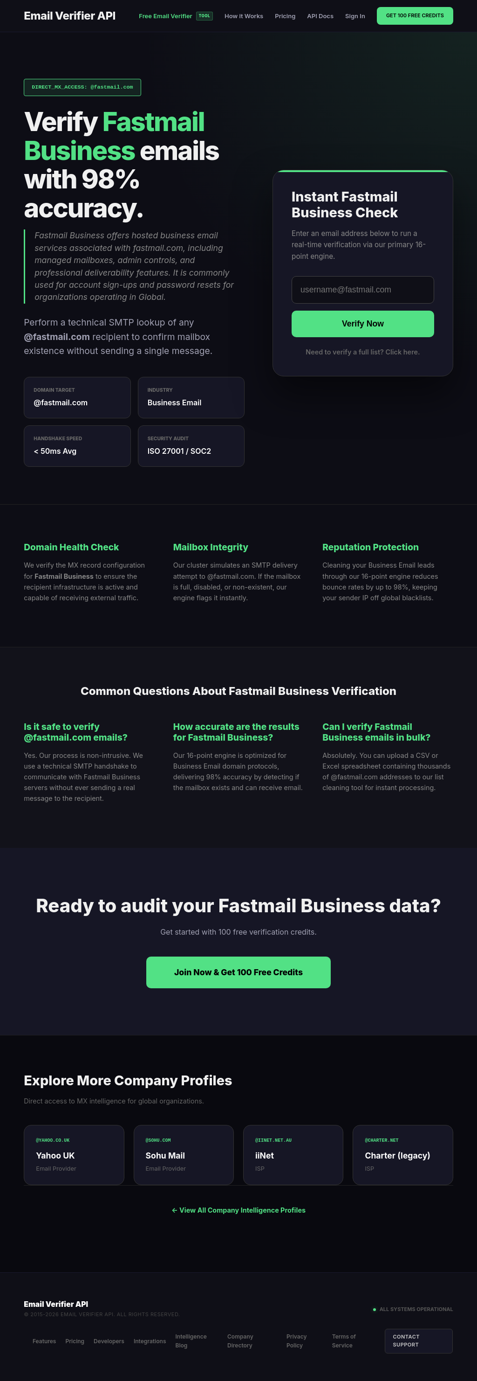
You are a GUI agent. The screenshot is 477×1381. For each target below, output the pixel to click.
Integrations (150, 1340)
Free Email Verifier (176, 16)
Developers (109, 1340)
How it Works (244, 16)
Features (45, 1340)
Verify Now (363, 323)
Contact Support (407, 1339)
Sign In (355, 16)
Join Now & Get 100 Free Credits (238, 972)
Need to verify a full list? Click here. (363, 352)
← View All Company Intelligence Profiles (238, 1210)
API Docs (320, 16)
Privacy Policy (297, 1340)
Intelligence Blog (191, 1340)
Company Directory (241, 1340)
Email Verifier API (70, 15)
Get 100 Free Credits (415, 15)
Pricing (285, 16)
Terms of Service (344, 1340)
